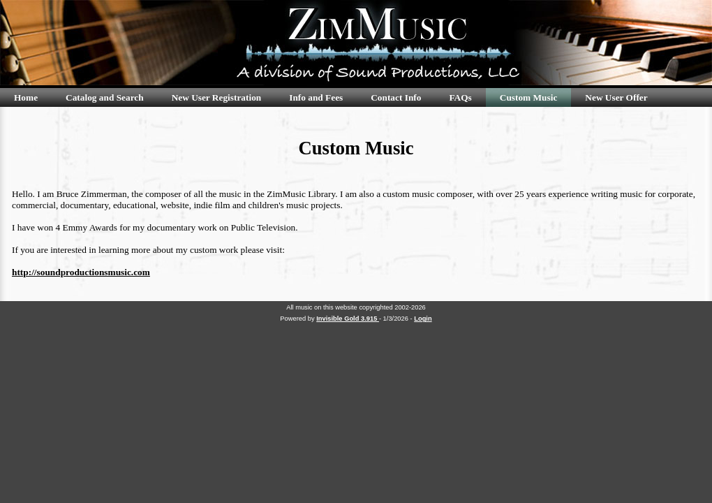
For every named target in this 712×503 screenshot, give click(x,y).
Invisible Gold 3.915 (347, 318)
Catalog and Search (105, 97)
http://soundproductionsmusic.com (81, 272)
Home (26, 97)
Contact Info (396, 97)
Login (422, 318)
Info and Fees (316, 97)
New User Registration (217, 97)
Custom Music (529, 97)
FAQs (460, 97)
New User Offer (616, 97)
